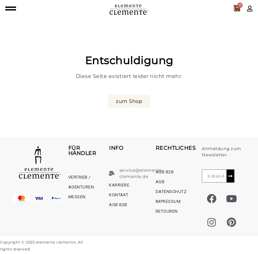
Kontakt (119, 194)
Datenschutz (171, 191)
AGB (160, 181)
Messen (77, 196)
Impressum (168, 201)
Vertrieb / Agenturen (81, 182)
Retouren (167, 211)
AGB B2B (118, 204)
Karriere (119, 185)
